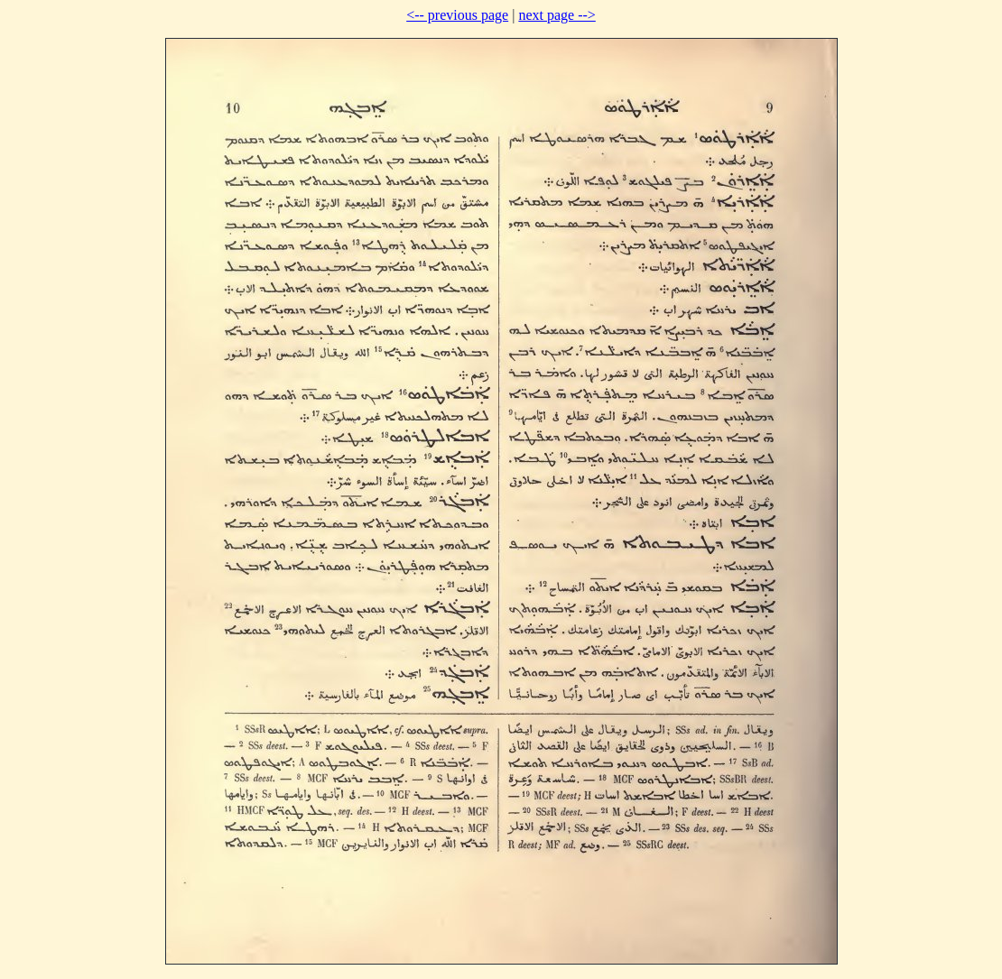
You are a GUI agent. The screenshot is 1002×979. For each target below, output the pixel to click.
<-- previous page (457, 15)
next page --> (556, 15)
